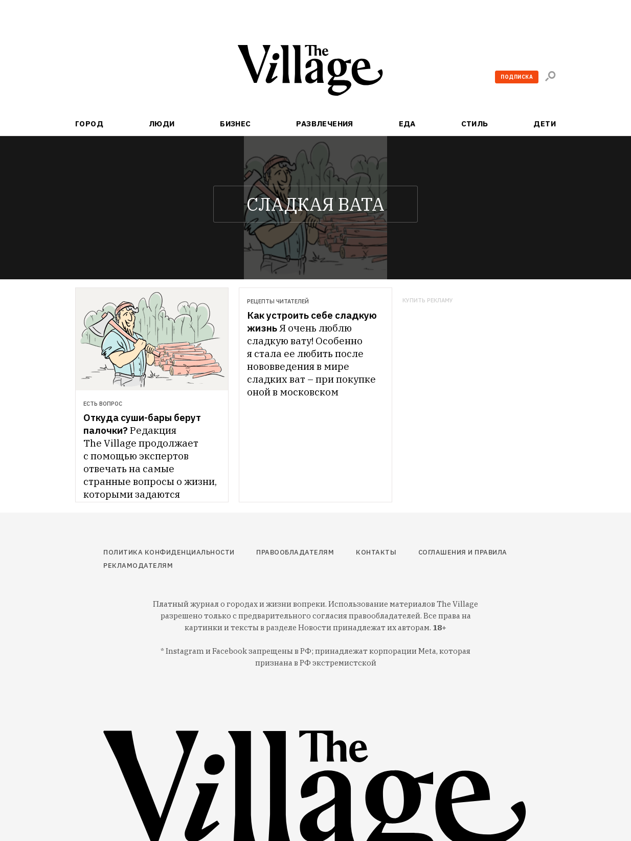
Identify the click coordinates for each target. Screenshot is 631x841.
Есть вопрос (102, 403)
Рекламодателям (138, 565)
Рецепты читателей (278, 301)
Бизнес (235, 123)
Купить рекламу (427, 300)
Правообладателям (295, 552)
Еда (407, 123)
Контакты (376, 552)
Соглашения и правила (462, 552)
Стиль (474, 123)
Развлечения (324, 123)
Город (89, 123)
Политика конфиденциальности (169, 552)
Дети (544, 123)
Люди (162, 123)
